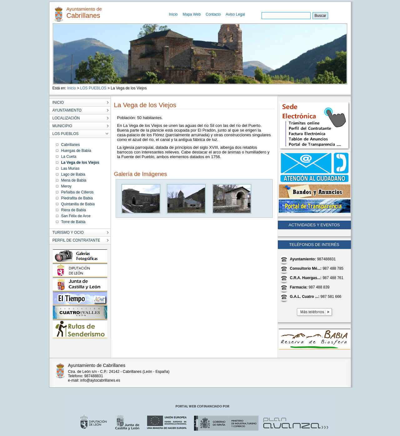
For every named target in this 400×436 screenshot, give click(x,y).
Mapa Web (192, 14)
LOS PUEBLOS (93, 88)
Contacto (213, 14)
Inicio (173, 14)
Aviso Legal (235, 14)
